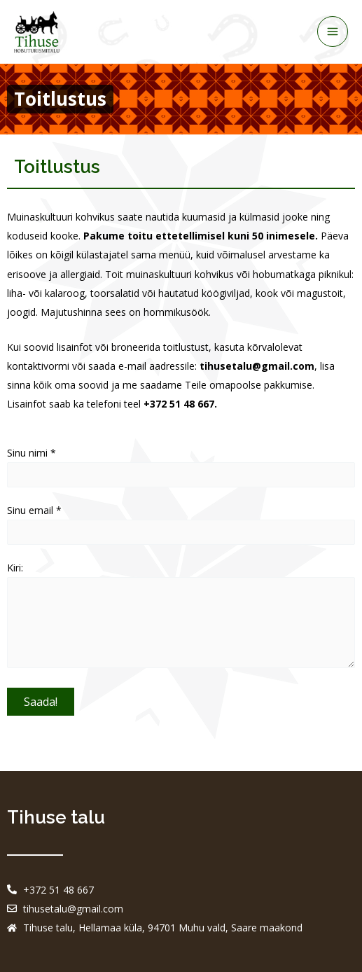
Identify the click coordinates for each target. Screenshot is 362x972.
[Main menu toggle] (332, 31)
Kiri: (181, 617)
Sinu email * (181, 524)
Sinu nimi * (181, 466)
